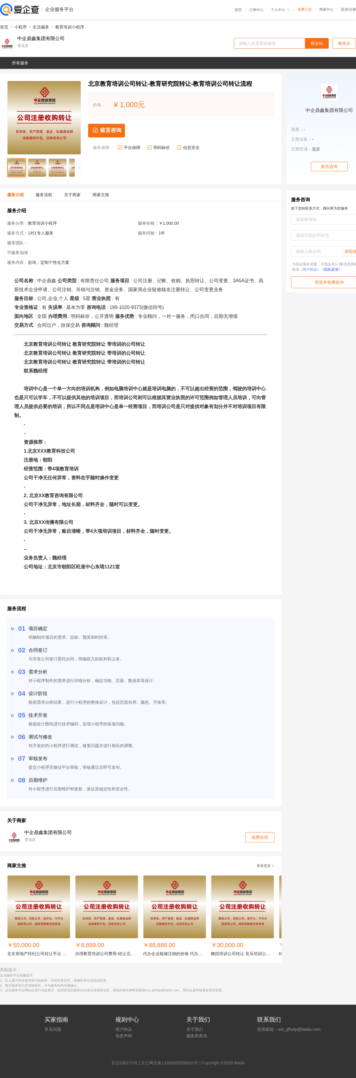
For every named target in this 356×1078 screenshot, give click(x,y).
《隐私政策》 (331, 269)
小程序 (20, 27)
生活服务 (41, 27)
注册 (352, 9)
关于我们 (194, 1029)
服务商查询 (196, 1035)
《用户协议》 (310, 269)
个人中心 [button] (280, 10)
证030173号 (126, 1062)
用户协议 (123, 1029)
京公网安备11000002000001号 (169, 1062)
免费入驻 (305, 9)
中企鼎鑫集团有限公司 (41, 38)
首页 (238, 10)
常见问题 (52, 1029)
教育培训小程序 (69, 27)
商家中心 (326, 9)
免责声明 (123, 1035)
